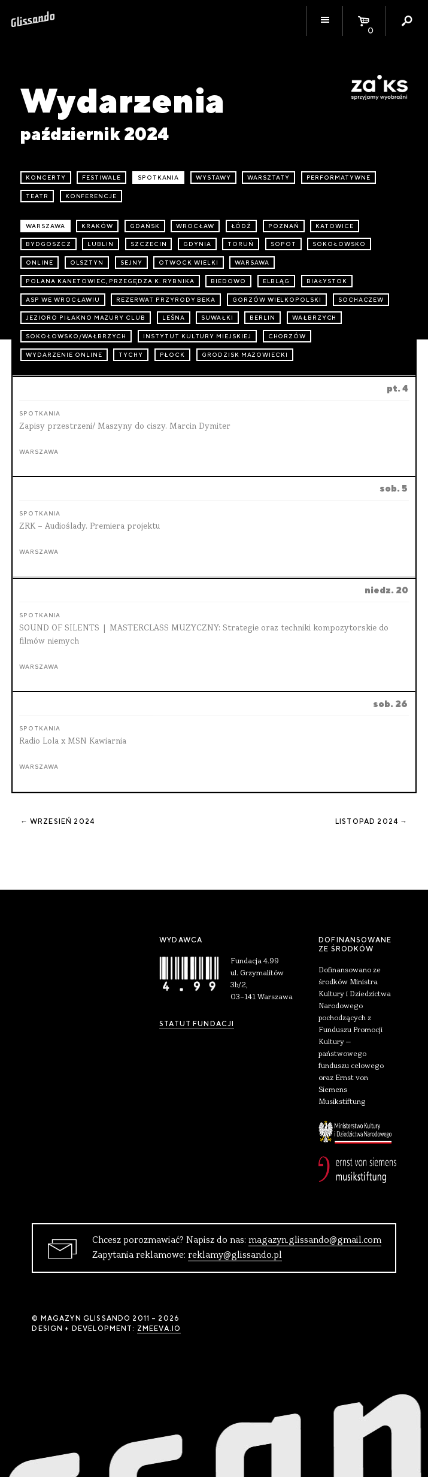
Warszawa (45, 226)
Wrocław (195, 226)
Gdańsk (145, 226)
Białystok (326, 281)
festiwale (101, 177)
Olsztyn (87, 262)
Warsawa (252, 262)
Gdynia (197, 244)
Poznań (283, 226)
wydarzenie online (64, 354)
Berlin (262, 317)
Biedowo (228, 281)
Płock (173, 354)
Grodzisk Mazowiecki (245, 354)
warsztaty (268, 177)
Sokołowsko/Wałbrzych (76, 336)
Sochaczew (361, 299)
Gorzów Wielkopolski (276, 299)
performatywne (338, 177)
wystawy (213, 177)
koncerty (46, 177)
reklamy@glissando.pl (235, 1255)
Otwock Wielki (188, 262)
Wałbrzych (314, 317)
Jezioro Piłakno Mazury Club (85, 317)
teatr (37, 196)
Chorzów (287, 336)
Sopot (283, 244)
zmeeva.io (159, 1328)
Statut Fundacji (196, 1024)
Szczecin (148, 244)
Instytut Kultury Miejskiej (197, 336)
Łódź (241, 226)
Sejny (131, 262)
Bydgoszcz (48, 244)
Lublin (100, 244)
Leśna (173, 317)
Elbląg (276, 281)
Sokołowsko (339, 244)
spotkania (159, 177)
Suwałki (217, 317)
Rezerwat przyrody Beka (165, 299)
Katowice (334, 226)
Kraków (97, 226)
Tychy (131, 354)
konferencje (91, 196)
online (39, 262)
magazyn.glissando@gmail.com (314, 1240)
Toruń (240, 244)
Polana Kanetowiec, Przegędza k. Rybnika (110, 281)
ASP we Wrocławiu (62, 299)
